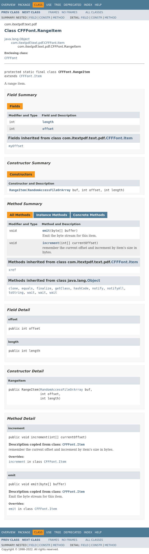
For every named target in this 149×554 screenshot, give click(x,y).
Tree (57, 4)
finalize (43, 288)
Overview (8, 4)
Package (24, 4)
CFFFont (10, 58)
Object (93, 280)
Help (98, 4)
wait (31, 292)
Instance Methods (51, 215)
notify (97, 288)
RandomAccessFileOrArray (49, 190)
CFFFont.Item (30, 76)
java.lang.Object (17, 39)
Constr (44, 17)
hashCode (81, 288)
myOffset (16, 146)
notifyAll (115, 288)
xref (12, 270)
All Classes (94, 12)
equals (27, 288)
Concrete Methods (89, 215)
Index (88, 4)
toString (16, 292)
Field (33, 17)
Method (59, 17)
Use (49, 4)
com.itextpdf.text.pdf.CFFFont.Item (38, 43)
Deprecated (72, 4)
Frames (53, 12)
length (48, 122)
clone (13, 288)
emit (46, 230)
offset (48, 129)
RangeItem (17, 190)
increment (51, 243)
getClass (62, 288)
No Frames (69, 12)
